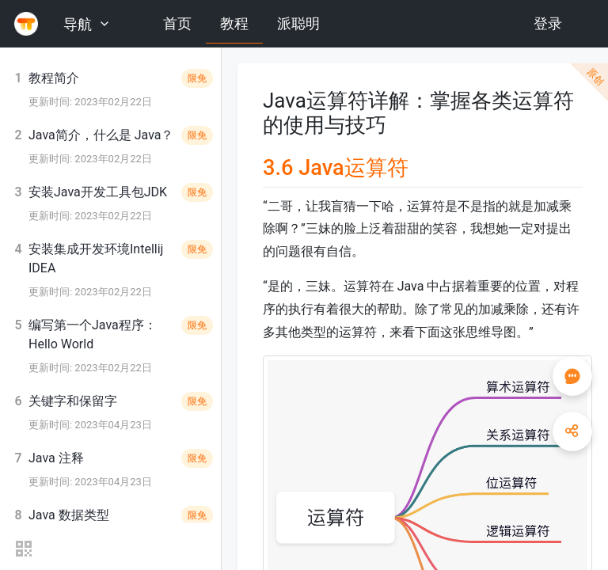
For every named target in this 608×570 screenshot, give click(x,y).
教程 (234, 23)
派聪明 (298, 23)
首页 (177, 23)
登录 (548, 23)
